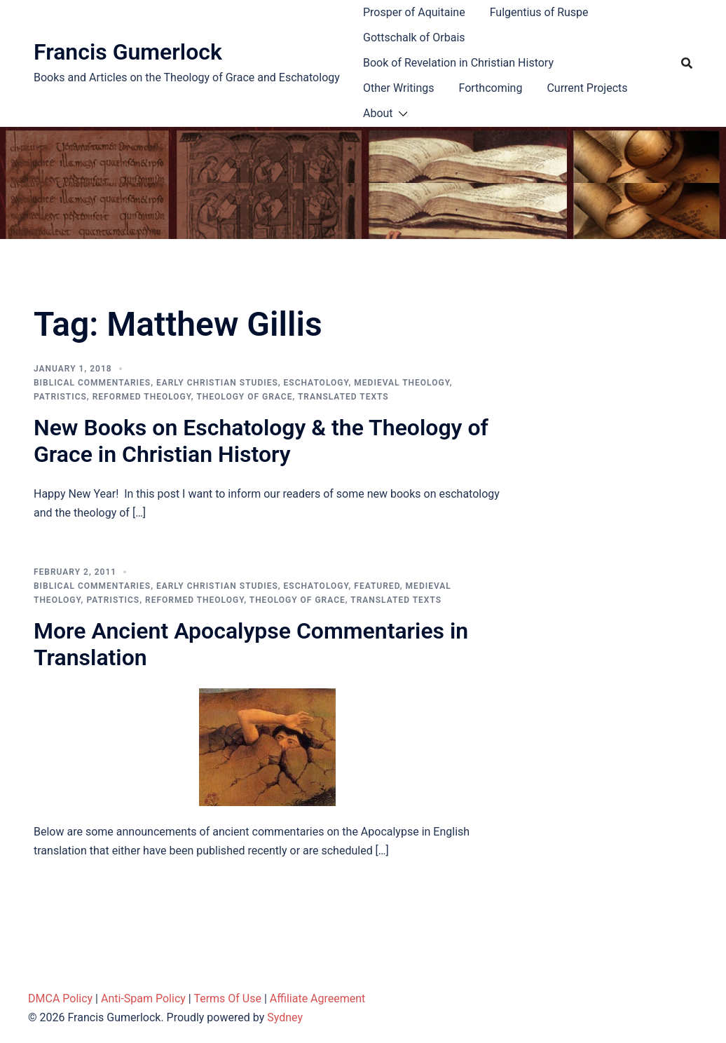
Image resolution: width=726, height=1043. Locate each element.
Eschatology (316, 383)
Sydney (285, 1017)
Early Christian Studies (217, 383)
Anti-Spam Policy (143, 998)
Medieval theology (401, 383)
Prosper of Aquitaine (414, 12)
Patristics (60, 397)
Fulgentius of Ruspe (539, 12)
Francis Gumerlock (128, 52)
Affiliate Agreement (318, 998)
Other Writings (398, 88)
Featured (376, 586)
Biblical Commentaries (92, 383)
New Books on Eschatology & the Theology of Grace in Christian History (261, 441)
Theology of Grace (244, 397)
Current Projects (587, 88)
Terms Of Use (227, 998)
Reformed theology (142, 397)
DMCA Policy (60, 998)
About (378, 113)
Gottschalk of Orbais (414, 37)
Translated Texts (343, 397)
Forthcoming (490, 88)
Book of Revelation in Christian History (458, 62)
